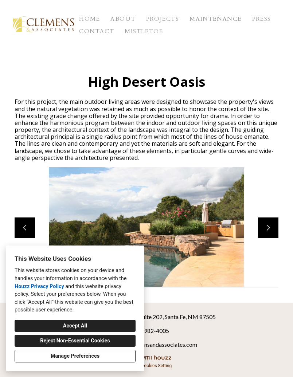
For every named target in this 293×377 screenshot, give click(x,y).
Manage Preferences (75, 356)
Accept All (75, 326)
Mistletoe (144, 31)
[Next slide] (268, 227)
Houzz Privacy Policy (39, 286)
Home (89, 19)
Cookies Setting (156, 365)
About (123, 19)
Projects (162, 19)
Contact (96, 31)
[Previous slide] (25, 227)
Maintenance (216, 19)
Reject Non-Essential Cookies (75, 341)
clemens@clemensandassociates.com (150, 344)
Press (261, 19)
